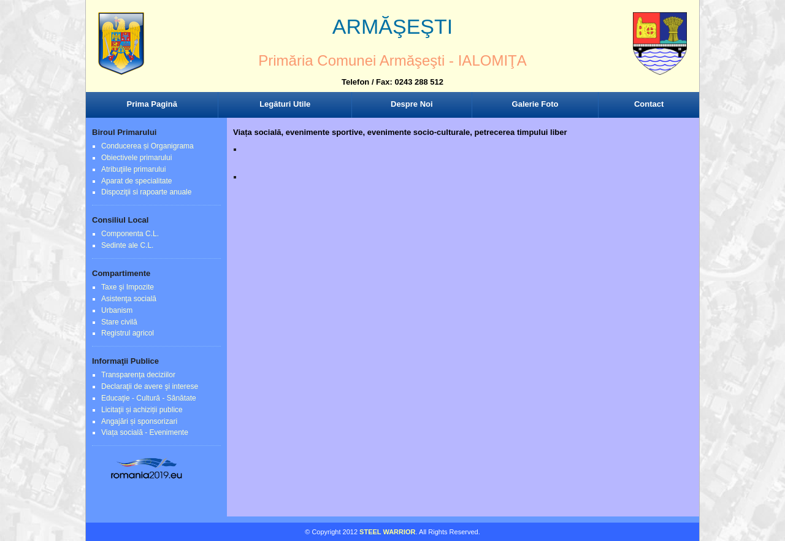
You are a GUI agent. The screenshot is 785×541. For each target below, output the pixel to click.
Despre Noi (412, 104)
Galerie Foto (535, 104)
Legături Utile (284, 104)
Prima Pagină (152, 104)
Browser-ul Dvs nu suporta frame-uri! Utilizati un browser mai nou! (392, 55)
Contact (649, 104)
